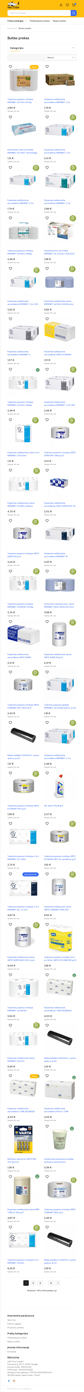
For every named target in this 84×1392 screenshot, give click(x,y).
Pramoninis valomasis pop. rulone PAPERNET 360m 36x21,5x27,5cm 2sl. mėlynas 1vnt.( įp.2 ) (59, 605)
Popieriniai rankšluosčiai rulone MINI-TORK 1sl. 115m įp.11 (23, 1211)
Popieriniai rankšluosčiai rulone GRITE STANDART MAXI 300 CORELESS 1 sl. (57, 908)
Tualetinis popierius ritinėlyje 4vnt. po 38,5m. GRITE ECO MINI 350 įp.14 (60, 958)
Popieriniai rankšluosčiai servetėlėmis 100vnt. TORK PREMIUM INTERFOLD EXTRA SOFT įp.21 (59, 1110)
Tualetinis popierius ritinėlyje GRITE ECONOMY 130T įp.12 (23, 807)
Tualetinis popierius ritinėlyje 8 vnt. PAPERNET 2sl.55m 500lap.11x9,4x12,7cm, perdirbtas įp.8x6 (23, 1261)
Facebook (8, 1381)
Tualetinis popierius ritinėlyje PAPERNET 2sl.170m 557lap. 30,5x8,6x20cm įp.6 (20, 101)
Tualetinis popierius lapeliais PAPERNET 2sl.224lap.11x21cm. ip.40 (60, 706)
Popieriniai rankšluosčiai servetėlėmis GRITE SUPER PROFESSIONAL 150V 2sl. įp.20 (20, 656)
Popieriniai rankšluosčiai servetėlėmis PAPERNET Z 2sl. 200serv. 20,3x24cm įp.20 (57, 101)
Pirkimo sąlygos (14, 1324)
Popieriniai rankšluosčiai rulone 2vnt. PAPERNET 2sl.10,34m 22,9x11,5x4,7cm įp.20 (23, 454)
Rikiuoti (50, 57)
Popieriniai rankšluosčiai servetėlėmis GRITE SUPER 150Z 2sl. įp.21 (60, 504)
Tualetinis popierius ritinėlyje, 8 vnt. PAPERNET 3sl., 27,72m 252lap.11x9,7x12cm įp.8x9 (23, 908)
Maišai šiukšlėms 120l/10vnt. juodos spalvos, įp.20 (23, 757)
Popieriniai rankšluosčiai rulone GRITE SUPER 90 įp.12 (57, 656)
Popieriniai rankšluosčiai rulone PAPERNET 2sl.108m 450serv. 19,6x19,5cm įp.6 (21, 504)
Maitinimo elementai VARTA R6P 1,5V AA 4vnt (21, 1160)
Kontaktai (11, 1351)
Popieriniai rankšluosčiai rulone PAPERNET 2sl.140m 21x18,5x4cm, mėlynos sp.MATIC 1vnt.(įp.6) (59, 303)
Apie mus (11, 1320)
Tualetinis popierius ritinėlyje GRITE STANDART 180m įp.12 (60, 1211)
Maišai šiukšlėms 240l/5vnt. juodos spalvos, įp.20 (60, 1261)
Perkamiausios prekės (40, 21)
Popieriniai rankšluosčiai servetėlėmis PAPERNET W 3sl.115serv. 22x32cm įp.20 (56, 555)
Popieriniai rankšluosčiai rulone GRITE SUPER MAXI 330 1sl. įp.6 (21, 958)
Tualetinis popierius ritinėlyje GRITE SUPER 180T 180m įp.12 (60, 454)
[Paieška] (42, 13)
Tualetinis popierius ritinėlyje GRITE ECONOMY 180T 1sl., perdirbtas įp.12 (60, 857)
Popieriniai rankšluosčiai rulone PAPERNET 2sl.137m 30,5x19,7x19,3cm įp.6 (21, 1060)
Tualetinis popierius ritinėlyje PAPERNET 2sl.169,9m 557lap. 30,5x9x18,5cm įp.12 (20, 605)
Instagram (14, 1381)
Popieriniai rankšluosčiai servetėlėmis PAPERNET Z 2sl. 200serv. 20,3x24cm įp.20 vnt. (21, 202)
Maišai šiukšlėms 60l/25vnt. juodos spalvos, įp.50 (60, 1059)
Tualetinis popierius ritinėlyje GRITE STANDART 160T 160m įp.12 (23, 706)
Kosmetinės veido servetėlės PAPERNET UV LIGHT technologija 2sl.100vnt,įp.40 (22, 151)
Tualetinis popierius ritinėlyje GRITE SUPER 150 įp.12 (23, 555)
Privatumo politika (15, 1327)
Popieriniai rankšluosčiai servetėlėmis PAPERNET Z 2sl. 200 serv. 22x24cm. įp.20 (22, 303)
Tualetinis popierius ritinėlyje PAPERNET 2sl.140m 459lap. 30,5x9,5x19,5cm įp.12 (20, 252)
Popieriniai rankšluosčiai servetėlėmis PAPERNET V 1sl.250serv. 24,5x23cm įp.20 (20, 353)
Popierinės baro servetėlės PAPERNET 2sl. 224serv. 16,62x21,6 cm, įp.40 (59, 252)
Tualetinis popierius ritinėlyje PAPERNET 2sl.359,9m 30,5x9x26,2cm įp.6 (20, 1009)
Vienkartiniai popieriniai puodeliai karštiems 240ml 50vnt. (59, 1160)
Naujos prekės (59, 21)
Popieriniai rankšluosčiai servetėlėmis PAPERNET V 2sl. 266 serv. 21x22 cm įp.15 (59, 404)
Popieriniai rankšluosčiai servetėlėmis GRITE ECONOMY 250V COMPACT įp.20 (58, 353)
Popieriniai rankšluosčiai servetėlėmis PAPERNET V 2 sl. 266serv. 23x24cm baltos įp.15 (58, 757)
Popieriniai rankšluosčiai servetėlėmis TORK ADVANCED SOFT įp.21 (58, 1009)
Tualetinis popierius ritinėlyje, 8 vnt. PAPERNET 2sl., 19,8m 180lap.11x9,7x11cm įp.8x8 (23, 858)
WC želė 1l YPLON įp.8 (53, 806)
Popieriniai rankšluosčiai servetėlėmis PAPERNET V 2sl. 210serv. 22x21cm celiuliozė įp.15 (58, 202)
